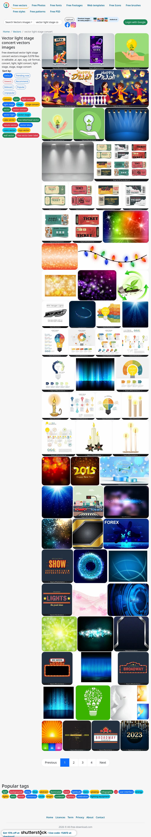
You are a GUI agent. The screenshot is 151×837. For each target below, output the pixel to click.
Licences (60, 817)
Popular (21, 87)
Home (6, 31)
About (89, 817)
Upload (69, 19)
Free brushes (133, 5)
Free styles (19, 11)
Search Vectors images (17, 22)
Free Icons (115, 5)
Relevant (8, 87)
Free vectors (20, 5)
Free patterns (37, 11)
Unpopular (9, 92)
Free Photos (38, 5)
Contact (100, 817)
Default (7, 75)
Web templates (96, 5)
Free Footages (74, 5)
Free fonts (56, 5)
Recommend (22, 81)
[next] (103, 762)
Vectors (17, 31)
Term (70, 817)
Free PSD (55, 11)
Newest (8, 81)
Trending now (22, 75)
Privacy (80, 817)
